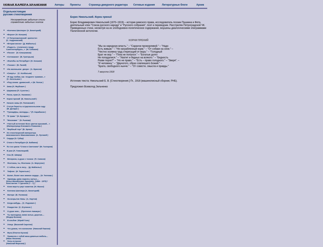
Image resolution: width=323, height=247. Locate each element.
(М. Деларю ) (12, 109)
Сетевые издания (144, 4)
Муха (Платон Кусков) (17, 233)
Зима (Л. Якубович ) (16, 86)
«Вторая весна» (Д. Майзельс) (21, 44)
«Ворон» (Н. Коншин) (16, 35)
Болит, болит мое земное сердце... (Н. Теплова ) (29, 175)
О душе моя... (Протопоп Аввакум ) (23, 211)
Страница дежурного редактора (108, 4)
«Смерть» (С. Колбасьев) (19, 73)
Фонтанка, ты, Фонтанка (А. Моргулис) (25, 163)
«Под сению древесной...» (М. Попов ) (24, 82)
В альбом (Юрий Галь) (17, 220)
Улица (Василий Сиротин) (19, 225)
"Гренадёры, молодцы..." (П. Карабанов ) (26, 112)
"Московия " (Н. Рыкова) (18, 120)
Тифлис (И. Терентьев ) (18, 171)
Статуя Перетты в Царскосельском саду (25, 106)
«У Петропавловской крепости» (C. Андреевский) (19, 39)
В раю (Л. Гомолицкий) (17, 151)
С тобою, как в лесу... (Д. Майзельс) (24, 167)
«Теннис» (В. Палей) (16, 65)
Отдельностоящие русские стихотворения (17, 13)
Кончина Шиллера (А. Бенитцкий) (22, 191)
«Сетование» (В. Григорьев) (20, 57)
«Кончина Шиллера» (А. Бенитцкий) (23, 30)
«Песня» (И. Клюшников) (18, 53)
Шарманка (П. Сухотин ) (17, 91)
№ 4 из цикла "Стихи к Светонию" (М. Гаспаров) (29, 147)
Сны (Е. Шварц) (14, 155)
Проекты (75, 4)
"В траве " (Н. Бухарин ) (17, 116)
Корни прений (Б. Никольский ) (21, 99)
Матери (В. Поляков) (16, 195)
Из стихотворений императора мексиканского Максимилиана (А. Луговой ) (25, 134)
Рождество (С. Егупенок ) (19, 207)
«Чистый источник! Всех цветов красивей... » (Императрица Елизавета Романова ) (26, 125)
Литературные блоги (174, 4)
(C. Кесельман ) (13, 79)
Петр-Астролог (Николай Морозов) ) (14, 242)
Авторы (59, 4)
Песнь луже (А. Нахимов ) (18, 95)
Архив (200, 4)
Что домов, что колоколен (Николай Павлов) (28, 229)
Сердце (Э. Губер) (14, 138)
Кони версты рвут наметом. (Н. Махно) (25, 187)
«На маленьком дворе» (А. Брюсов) (24, 69)
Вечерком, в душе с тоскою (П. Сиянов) (25, 159)
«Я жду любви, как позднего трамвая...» (25, 77)
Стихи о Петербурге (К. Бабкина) (22, 143)
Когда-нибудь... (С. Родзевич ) (21, 203)
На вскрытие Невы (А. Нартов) (21, 199)
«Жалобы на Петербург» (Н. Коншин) (24, 61)
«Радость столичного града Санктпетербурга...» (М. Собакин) (20, 48)
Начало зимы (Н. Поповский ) (20, 103)
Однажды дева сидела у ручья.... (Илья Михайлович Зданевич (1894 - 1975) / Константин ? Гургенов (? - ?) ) (25, 181)
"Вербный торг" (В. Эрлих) (19, 129)
